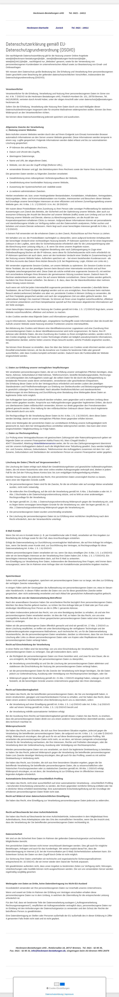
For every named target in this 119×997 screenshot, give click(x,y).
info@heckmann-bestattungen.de (48, 950)
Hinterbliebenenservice (45, 443)
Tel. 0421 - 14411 (80, 28)
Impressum (69, 994)
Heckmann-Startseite (37, 28)
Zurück (59, 28)
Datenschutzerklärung (54, 994)
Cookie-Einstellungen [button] (58, 988)
